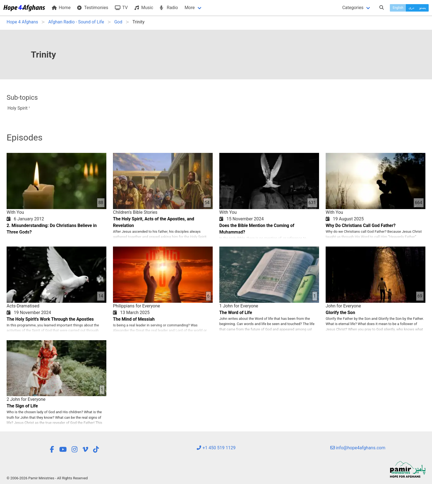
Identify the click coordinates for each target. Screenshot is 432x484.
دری (411, 8)
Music (143, 7)
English (398, 8)
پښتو (422, 8)
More (190, 7)
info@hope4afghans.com (357, 447)
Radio (169, 7)
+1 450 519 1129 (216, 447)
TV (121, 7)
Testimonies (92, 7)
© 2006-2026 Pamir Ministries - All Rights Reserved (47, 478)
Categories (352, 7)
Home (61, 7)
